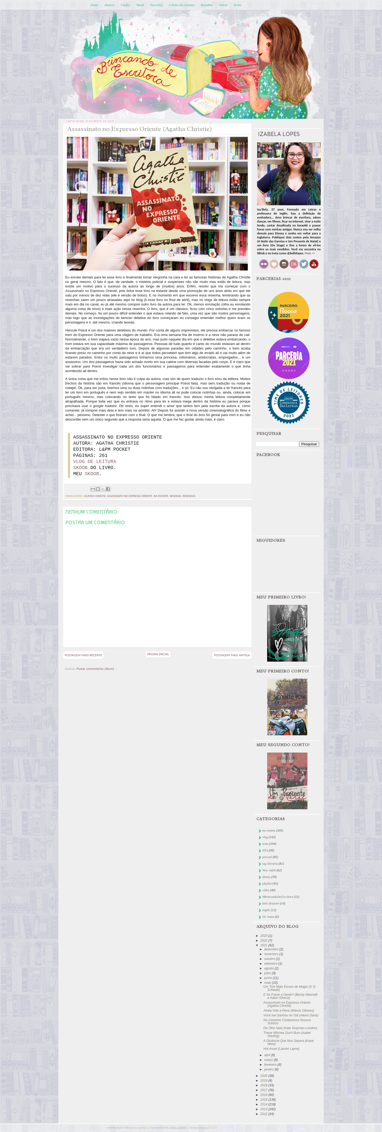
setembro (271, 963)
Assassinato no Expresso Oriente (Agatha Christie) (286, 1004)
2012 (264, 1114)
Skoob (140, 5)
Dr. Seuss (268, 917)
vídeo (265, 890)
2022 (264, 940)
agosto (269, 968)
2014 (264, 1104)
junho (268, 978)
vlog (265, 837)
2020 (264, 1076)
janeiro (269, 1069)
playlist (267, 883)
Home (94, 5)
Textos (237, 5)
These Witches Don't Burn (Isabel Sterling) (287, 1034)
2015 (264, 1100)
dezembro (271, 949)
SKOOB (80, 467)
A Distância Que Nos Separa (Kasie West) (288, 1042)
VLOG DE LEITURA (94, 461)
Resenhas (206, 5)
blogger (211, 1128)
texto (265, 844)
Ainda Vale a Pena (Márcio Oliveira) (288, 1010)
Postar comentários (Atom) (95, 669)
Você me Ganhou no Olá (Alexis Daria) (290, 1015)
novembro (271, 954)
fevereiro (270, 1065)
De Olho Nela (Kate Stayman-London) (290, 1028)
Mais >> (310, 253)
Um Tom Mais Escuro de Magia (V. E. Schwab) (289, 988)
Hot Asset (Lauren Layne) (281, 1049)
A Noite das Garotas (182, 5)
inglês (266, 910)
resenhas (189, 496)
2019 (264, 1080)
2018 (264, 1085)
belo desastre (270, 903)
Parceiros (156, 5)
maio (268, 983)
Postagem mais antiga (232, 655)
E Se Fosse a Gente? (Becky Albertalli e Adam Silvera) (290, 996)
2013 (264, 1109)
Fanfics (125, 5)
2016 (264, 1095)
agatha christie (95, 496)
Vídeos (223, 5)
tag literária (270, 864)
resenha (175, 496)
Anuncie (109, 5)
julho (268, 973)
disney (266, 877)
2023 (264, 936)
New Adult (269, 870)
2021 (264, 945)
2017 (264, 1090)
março (269, 1060)
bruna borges (139, 1128)
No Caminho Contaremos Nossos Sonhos (287, 1021)
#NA (265, 850)
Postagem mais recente (83, 655)
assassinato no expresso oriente (129, 496)
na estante (161, 496)
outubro (270, 959)
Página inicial (158, 654)
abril (267, 1055)
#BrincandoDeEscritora (277, 897)
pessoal (267, 857)
